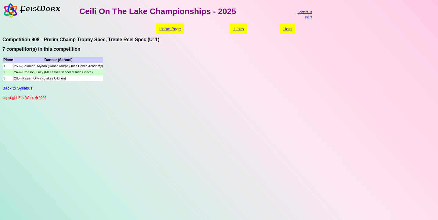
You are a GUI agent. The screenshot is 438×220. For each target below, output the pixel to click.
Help (287, 29)
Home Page (170, 29)
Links (238, 29)
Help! (308, 17)
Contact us (304, 12)
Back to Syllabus (17, 88)
